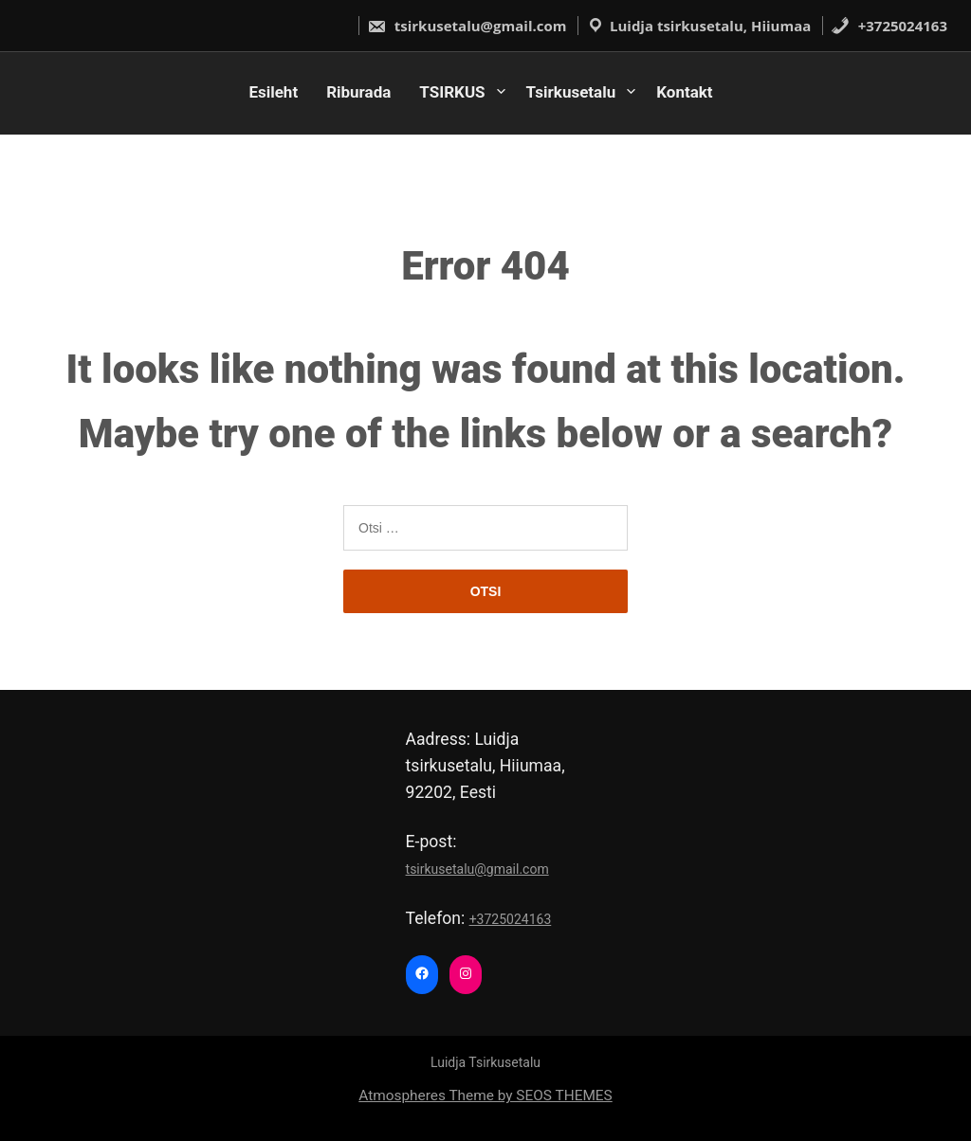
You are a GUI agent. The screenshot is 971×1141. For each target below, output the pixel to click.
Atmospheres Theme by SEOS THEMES (485, 1095)
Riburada (358, 91)
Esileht (273, 91)
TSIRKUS (452, 91)
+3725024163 (889, 25)
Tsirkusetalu (571, 91)
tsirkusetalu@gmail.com (467, 25)
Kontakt (684, 91)
